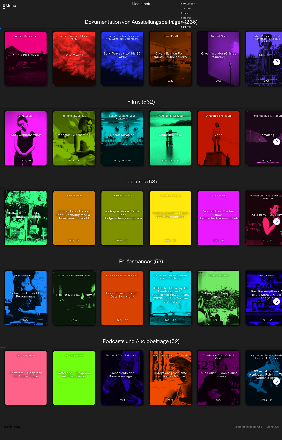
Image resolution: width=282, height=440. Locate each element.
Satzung (186, 17)
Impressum (272, 427)
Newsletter (188, 3)
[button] (276, 62)
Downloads (187, 22)
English (186, 27)
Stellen (186, 8)
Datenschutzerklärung (248, 427)
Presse (185, 13)
